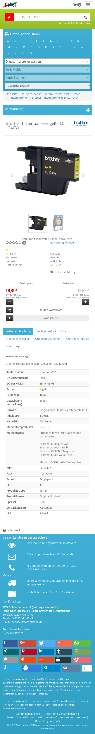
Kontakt (81, 717)
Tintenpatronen (18, 97)
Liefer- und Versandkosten (60, 713)
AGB (40, 717)
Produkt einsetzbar (17, 338)
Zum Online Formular (16, 629)
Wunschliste (51, 318)
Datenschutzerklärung (20, 717)
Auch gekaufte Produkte (51, 331)
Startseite (11, 94)
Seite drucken (13, 530)
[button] (12, 175)
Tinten (76, 94)
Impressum (67, 717)
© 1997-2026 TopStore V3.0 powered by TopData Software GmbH (41, 724)
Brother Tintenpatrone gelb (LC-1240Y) (55, 97)
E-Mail (30, 554)
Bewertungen (14, 346)
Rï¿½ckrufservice (13, 633)
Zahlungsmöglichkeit (29, 713)
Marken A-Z (83, 23)
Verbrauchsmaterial (56, 94)
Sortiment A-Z (66, 23)
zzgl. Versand (21, 297)
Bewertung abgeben (62, 242)
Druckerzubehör (31, 94)
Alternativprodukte (77, 338)
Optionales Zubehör (47, 338)
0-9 (30, 53)
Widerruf (51, 717)
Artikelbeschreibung (18, 331)
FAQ (57, 721)
